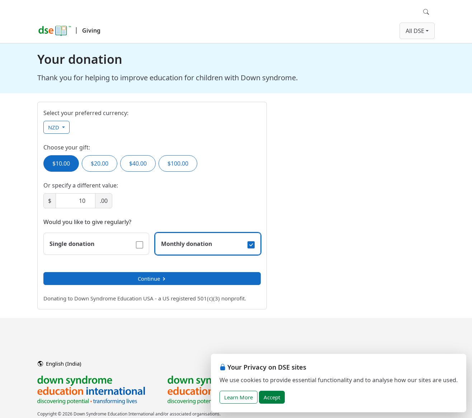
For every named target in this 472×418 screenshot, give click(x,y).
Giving (91, 30)
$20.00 (99, 163)
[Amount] (75, 200)
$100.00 (177, 163)
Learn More (238, 397)
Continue (152, 278)
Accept (272, 397)
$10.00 (61, 163)
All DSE (415, 31)
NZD (54, 127)
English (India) (59, 363)
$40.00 (138, 163)
